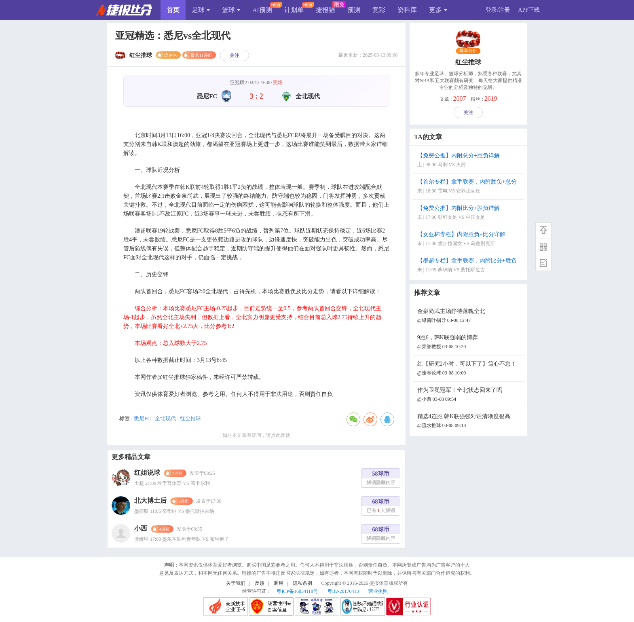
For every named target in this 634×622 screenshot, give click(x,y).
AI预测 (262, 9)
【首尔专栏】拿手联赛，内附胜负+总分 (469, 187)
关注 (234, 55)
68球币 (380, 507)
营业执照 (378, 591)
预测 (353, 9)
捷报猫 (325, 9)
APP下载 (529, 10)
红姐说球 (147, 472)
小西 (140, 528)
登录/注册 (498, 10)
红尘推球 (190, 418)
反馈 (259, 583)
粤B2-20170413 (343, 591)
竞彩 (378, 9)
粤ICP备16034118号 (297, 591)
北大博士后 (150, 500)
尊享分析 (468, 51)
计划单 (294, 9)
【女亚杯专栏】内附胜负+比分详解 (469, 239)
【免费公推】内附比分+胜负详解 (469, 213)
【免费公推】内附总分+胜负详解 (469, 160)
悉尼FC (142, 418)
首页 (173, 9)
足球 (201, 9)
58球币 (380, 479)
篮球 (231, 9)
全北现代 (165, 418)
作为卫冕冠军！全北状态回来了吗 (469, 395)
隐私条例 (302, 583)
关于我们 (235, 583)
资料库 (407, 9)
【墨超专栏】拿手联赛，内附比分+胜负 (469, 266)
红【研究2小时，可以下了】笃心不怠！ (469, 369)
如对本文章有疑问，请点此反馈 (256, 435)
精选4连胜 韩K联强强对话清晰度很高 (469, 421)
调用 (278, 583)
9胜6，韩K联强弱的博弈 (469, 342)
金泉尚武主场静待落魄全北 (469, 316)
